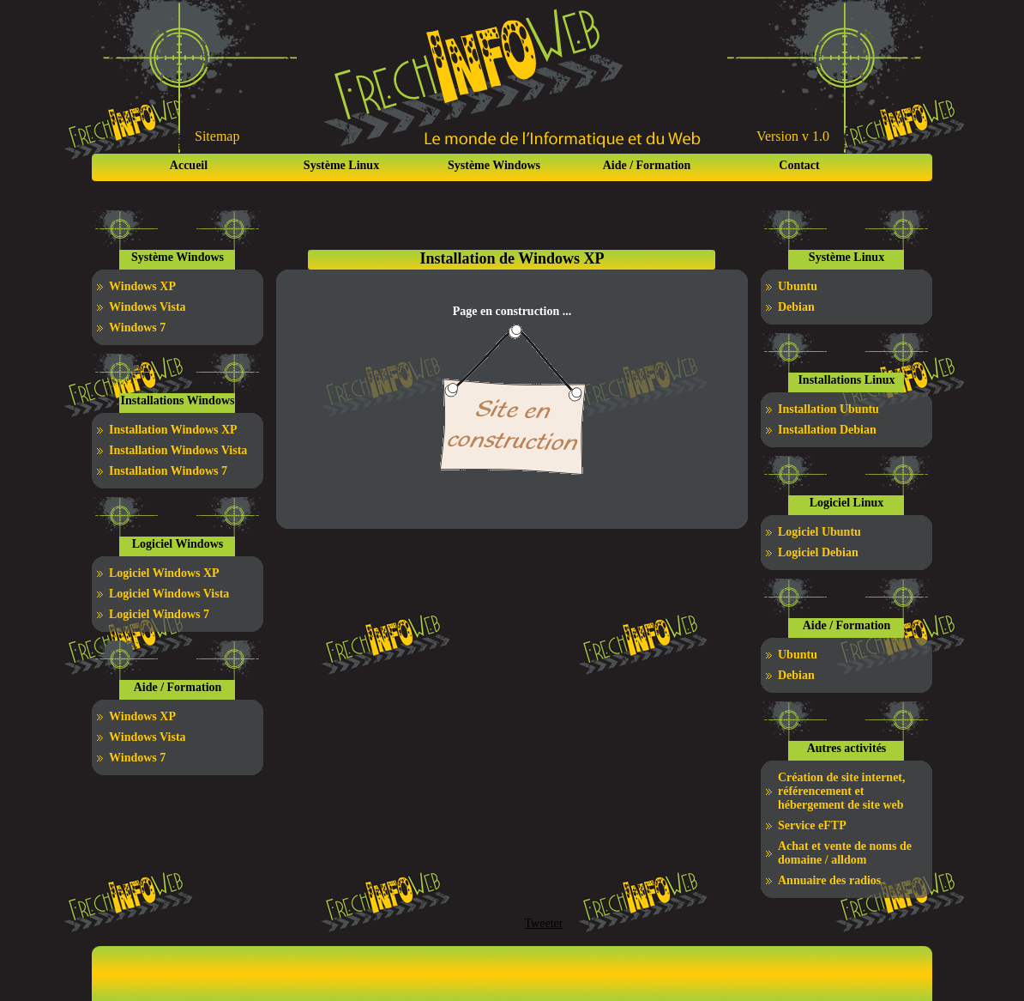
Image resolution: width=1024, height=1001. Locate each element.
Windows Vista (147, 306)
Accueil (189, 165)
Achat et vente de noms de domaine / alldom (845, 853)
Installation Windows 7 (168, 470)
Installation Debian (827, 429)
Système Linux (341, 165)
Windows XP (142, 286)
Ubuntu (797, 286)
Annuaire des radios (829, 880)
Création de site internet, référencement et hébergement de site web (842, 791)
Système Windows (494, 165)
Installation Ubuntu (828, 409)
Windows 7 (137, 327)
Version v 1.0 (792, 136)
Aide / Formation (647, 165)
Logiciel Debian (818, 552)
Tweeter (544, 923)
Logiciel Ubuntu (819, 531)
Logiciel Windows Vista (169, 593)
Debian (796, 306)
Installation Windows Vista (178, 450)
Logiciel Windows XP (164, 573)
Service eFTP (812, 825)
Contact (799, 165)
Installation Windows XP (173, 429)
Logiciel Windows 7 (159, 614)
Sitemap (217, 136)
